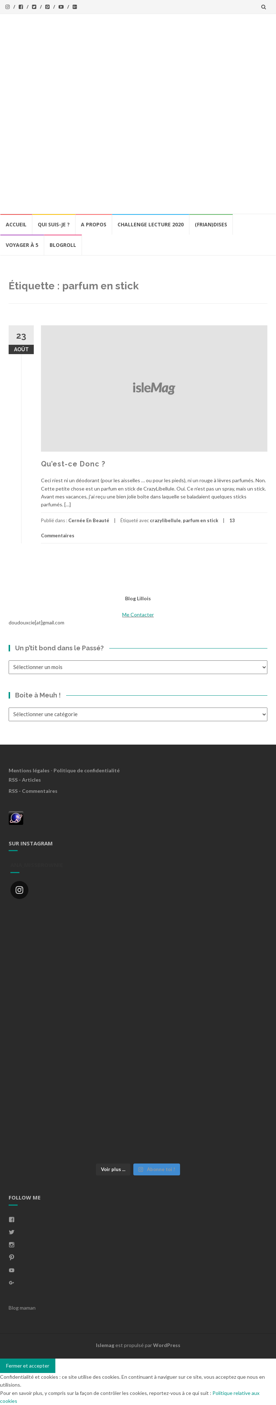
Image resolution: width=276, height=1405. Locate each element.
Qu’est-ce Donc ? (73, 464)
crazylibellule (165, 520)
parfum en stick (200, 520)
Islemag (105, 1345)
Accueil (16, 224)
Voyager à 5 (22, 244)
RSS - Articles (25, 780)
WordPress (166, 1345)
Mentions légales (29, 770)
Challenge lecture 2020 (151, 224)
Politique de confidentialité (87, 770)
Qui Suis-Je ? (54, 224)
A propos (93, 224)
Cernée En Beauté (88, 520)
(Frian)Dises (211, 224)
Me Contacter (138, 614)
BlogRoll (63, 244)
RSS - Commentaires (33, 791)
